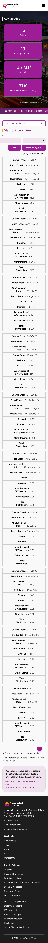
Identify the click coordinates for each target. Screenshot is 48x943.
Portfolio (8, 849)
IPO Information (11, 910)
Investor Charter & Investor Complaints (22, 882)
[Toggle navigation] (43, 5)
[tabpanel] (24, 460)
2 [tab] (20, 107)
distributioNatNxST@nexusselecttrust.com (23, 783)
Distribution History (15, 123)
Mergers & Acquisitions (15, 901)
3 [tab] (28, 107)
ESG (6, 853)
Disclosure (9, 923)
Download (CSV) (34, 147)
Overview (8, 869)
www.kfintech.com (12, 824)
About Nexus (10, 840)
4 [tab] (35, 107)
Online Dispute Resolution (16, 927)
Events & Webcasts (13, 886)
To (24, 135)
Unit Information (12, 895)
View (14, 147)
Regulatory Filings (12, 891)
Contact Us (9, 857)
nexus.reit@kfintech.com (15, 829)
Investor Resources (13, 918)
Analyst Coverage (12, 914)
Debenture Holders (13, 905)
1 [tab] (12, 107)
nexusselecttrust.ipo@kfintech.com (22, 787)
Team (6, 845)
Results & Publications (14, 874)
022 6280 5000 (11, 820)
